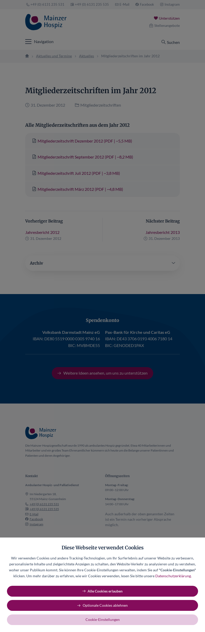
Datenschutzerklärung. (173, 576)
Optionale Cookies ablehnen (105, 605)
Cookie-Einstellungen (103, 619)
